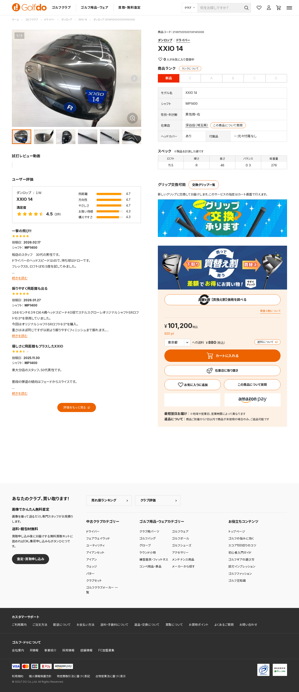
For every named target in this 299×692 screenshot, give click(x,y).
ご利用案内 (19, 624)
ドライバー (183, 40)
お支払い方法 (85, 624)
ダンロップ (165, 40)
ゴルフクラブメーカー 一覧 (102, 590)
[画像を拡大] (132, 118)
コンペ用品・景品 (150, 566)
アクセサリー (180, 552)
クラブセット (94, 580)
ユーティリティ (95, 545)
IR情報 (34, 650)
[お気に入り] (192, 384)
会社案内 (18, 650)
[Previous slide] (18, 78)
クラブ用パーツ (149, 531)
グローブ (145, 545)
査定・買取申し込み (30, 559)
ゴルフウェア (180, 531)
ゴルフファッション (240, 573)
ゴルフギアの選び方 (241, 559)
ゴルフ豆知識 (237, 580)
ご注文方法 (40, 624)
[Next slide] (134, 78)
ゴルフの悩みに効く (241, 538)
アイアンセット (95, 552)
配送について (62, 624)
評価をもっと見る (76, 407)
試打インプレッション (241, 566)
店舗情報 (86, 650)
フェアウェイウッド (98, 538)
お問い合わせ (248, 624)
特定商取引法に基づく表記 (73, 676)
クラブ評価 (148, 500)
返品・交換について (147, 624)
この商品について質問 (228, 125)
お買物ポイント (198, 624)
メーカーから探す (183, 566)
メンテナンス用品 (183, 559)
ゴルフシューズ (181, 545)
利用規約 (17, 676)
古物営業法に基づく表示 (111, 676)
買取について (174, 624)
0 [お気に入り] (165, 59)
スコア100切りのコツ (242, 545)
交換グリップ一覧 (203, 185)
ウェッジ (91, 566)
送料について (267, 342)
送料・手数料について (114, 624)
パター (90, 573)
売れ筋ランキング (103, 500)
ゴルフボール (180, 538)
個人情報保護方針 (40, 676)
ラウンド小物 (147, 552)
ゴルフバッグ (147, 538)
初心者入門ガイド (239, 552)
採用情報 (68, 650)
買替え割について (270, 311)
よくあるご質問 (224, 624)
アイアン (91, 559)
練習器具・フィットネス (153, 559)
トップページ (236, 531)
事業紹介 (50, 650)
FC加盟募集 (106, 650)
